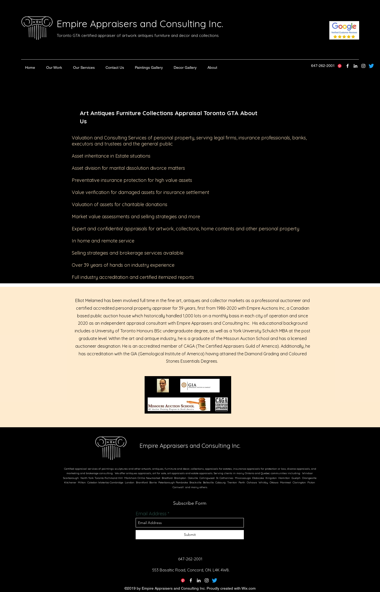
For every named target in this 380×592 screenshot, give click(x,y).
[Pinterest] (339, 66)
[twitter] (347, 66)
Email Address (151, 513)
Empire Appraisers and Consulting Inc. (140, 24)
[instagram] (363, 66)
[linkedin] (355, 66)
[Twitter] (214, 580)
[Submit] (190, 534)
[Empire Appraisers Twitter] (371, 66)
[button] (54, 67)
